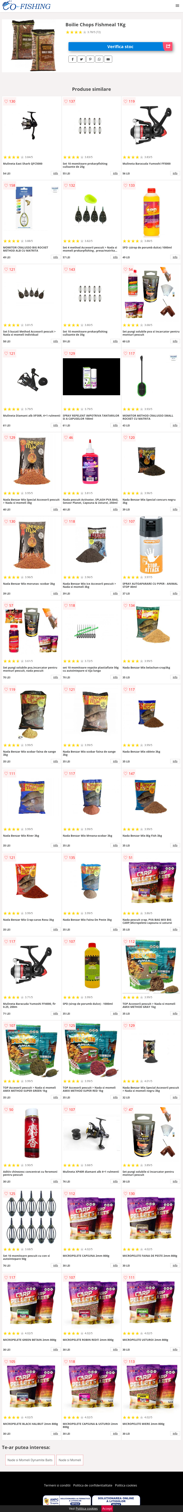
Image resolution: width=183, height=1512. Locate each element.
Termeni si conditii (57, 1485)
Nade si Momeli (70, 1460)
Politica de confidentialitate (92, 1485)
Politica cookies (126, 1485)
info (55, 173)
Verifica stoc (139, 46)
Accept (107, 1508)
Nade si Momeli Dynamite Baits (30, 1460)
